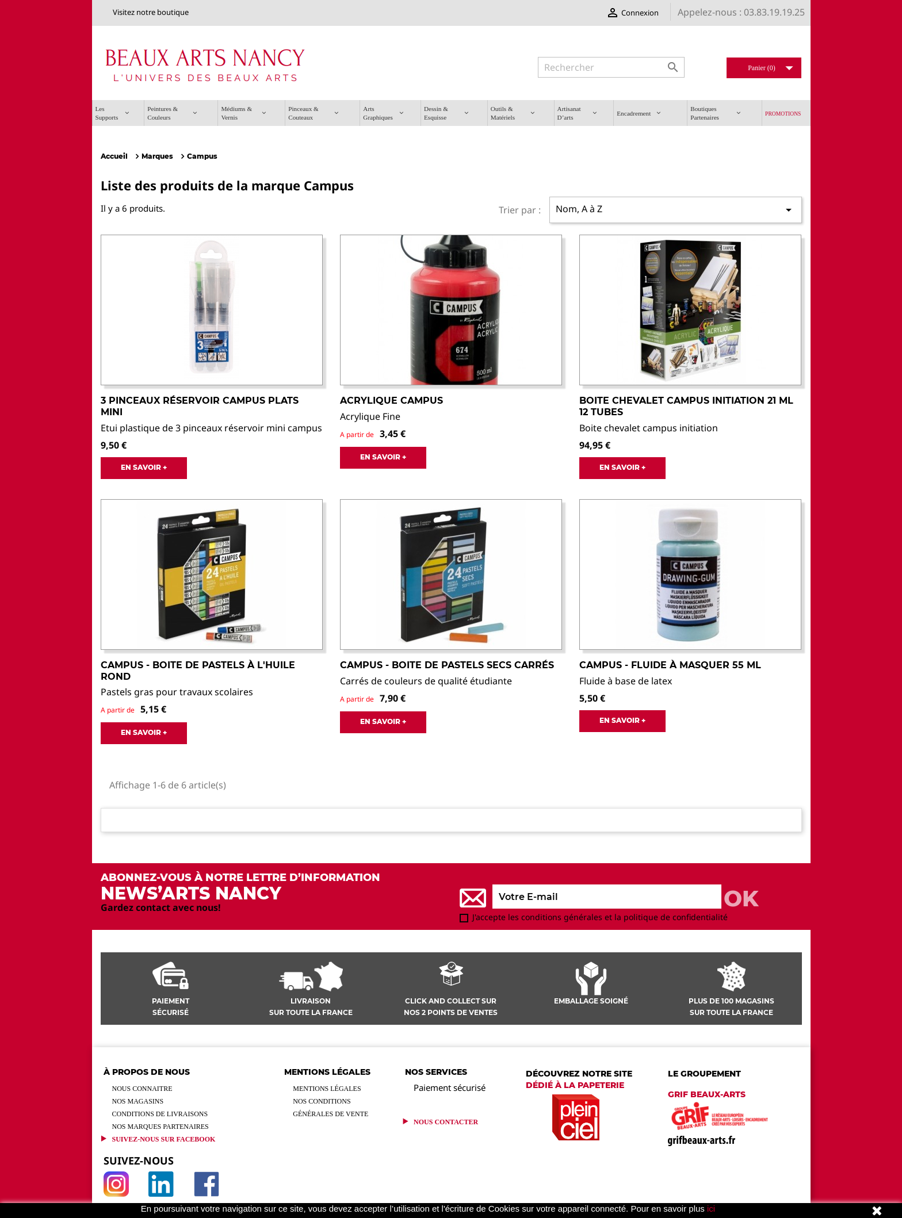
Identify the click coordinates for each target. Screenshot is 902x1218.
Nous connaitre (142, 1089)
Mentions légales (327, 1089)
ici (711, 1208)
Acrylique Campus (391, 400)
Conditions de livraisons (160, 1114)
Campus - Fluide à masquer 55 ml (670, 665)
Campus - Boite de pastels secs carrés (447, 665)
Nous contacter (446, 1122)
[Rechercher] (611, 67)
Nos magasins (138, 1101)
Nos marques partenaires (160, 1127)
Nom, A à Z (675, 209)
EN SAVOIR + (144, 467)
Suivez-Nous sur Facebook (164, 1139)
